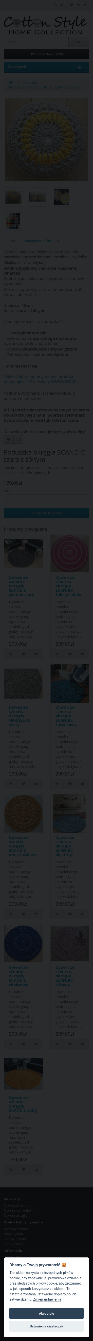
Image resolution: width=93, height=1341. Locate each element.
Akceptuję (46, 1313)
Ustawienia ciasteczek (46, 1326)
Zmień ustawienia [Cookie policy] (47, 1299)
